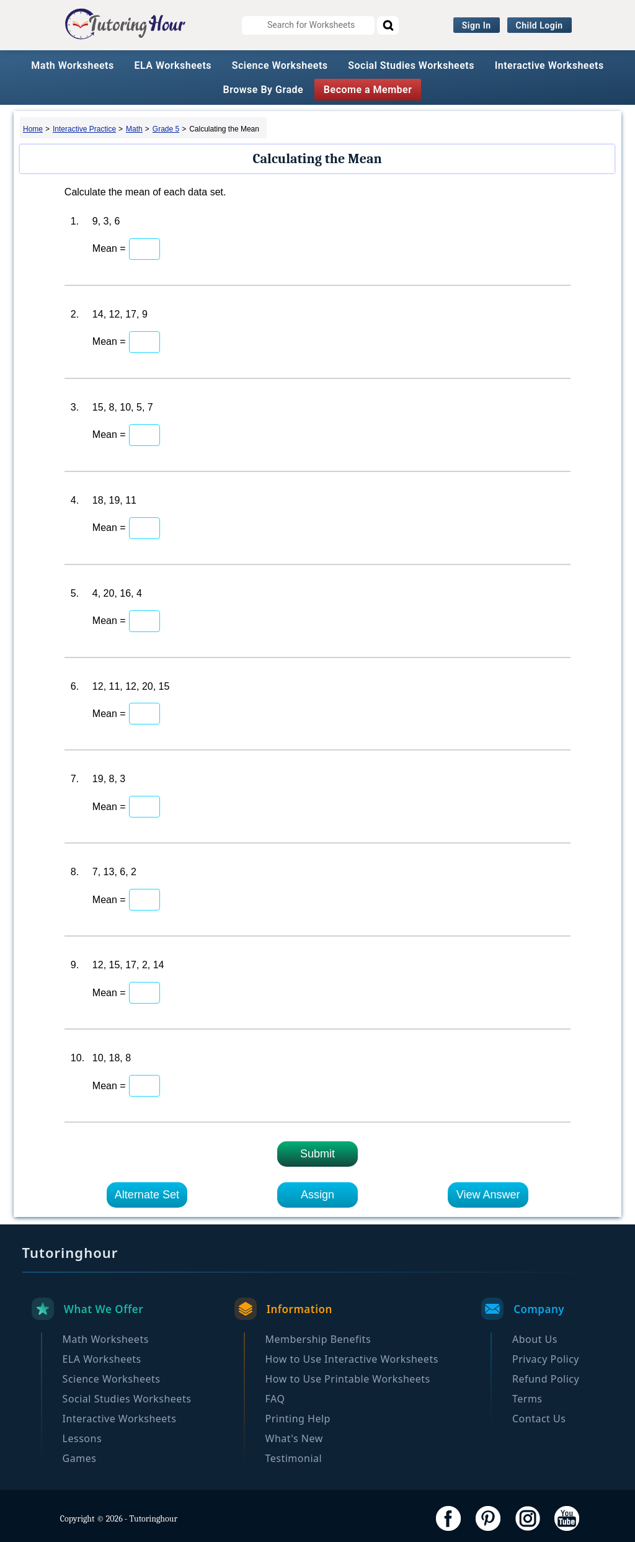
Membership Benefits (318, 1339)
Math (134, 129)
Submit (317, 1154)
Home (33, 129)
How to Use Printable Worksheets (347, 1379)
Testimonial (293, 1458)
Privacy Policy (545, 1359)
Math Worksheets (72, 65)
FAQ (275, 1399)
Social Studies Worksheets (411, 65)
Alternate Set (147, 1194)
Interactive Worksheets (549, 65)
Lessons (82, 1438)
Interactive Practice (84, 129)
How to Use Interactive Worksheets (351, 1359)
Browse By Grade (263, 90)
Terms (527, 1399)
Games (80, 1458)
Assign (317, 1194)
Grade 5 (166, 129)
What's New (294, 1438)
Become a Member (368, 90)
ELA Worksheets (172, 65)
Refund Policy (545, 1379)
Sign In (476, 25)
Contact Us (539, 1418)
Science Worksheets (280, 65)
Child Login (539, 25)
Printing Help (298, 1418)
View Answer (488, 1194)
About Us (534, 1339)
